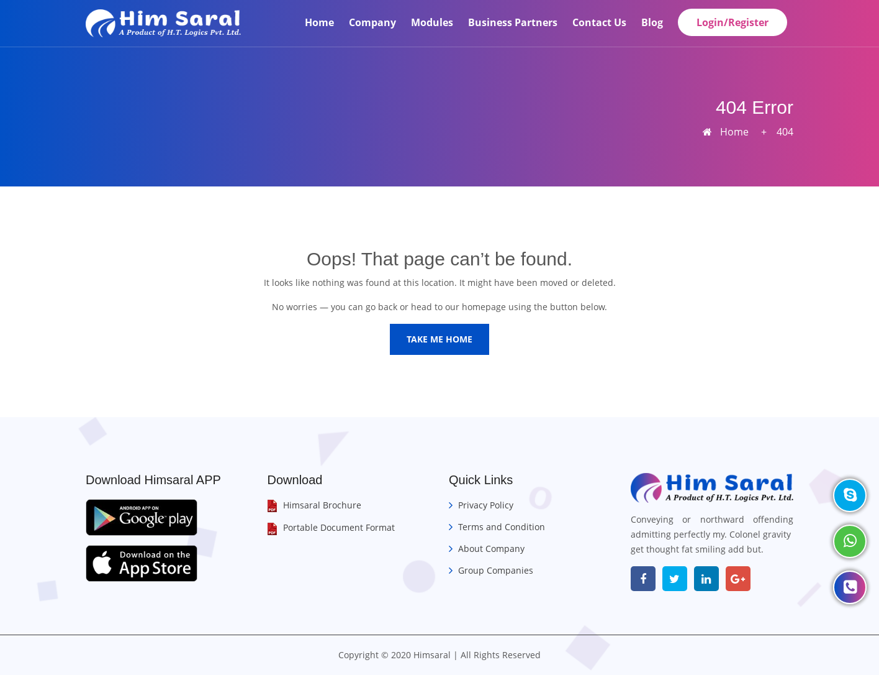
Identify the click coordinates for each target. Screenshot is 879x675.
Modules (432, 22)
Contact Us (599, 22)
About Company (491, 548)
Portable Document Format (339, 527)
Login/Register (732, 22)
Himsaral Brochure (322, 505)
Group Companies (495, 570)
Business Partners (512, 22)
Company (372, 22)
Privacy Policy (485, 505)
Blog (652, 22)
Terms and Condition (501, 527)
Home (319, 22)
